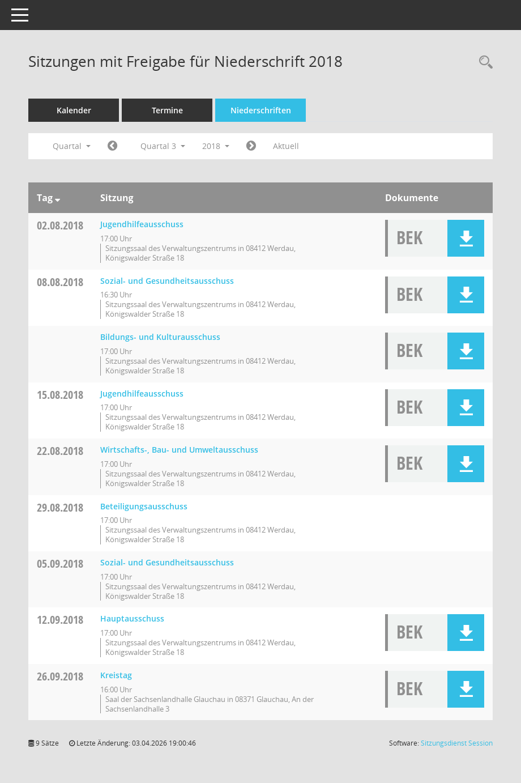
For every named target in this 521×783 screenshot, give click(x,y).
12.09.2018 (60, 619)
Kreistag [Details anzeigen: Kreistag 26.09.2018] (116, 675)
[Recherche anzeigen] (483, 62)
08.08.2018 (60, 282)
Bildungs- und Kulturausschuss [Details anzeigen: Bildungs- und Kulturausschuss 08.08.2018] (160, 336)
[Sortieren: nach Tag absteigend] (57, 198)
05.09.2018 (60, 563)
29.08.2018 (60, 507)
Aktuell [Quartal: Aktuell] (286, 146)
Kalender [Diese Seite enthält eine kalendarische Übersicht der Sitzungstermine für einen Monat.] (74, 110)
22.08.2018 (60, 450)
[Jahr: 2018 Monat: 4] (112, 146)
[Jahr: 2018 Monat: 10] (251, 146)
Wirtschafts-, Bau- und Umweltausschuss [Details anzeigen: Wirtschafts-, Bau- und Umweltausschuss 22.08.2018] (179, 449)
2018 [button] (215, 146)
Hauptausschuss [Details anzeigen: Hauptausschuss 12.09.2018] (132, 618)
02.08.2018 (60, 225)
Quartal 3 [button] (162, 146)
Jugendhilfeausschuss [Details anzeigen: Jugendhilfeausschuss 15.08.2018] (141, 393)
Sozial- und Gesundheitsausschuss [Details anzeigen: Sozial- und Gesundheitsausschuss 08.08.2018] (167, 280)
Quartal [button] (72, 146)
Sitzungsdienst (457, 743)
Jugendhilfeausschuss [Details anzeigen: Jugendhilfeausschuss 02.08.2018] (141, 224)
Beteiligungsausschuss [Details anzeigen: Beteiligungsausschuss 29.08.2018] (143, 506)
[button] (465, 238)
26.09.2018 (60, 676)
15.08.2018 (60, 394)
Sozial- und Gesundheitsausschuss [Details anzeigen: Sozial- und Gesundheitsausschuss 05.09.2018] (167, 562)
